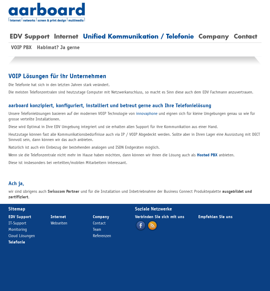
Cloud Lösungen (21, 235)
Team (97, 229)
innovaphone (146, 113)
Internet (66, 36)
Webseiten (59, 223)
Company (214, 36)
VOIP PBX (21, 47)
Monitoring (17, 229)
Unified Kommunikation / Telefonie (138, 36)
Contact (245, 36)
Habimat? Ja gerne (58, 47)
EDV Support (29, 36)
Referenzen (102, 235)
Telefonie (16, 242)
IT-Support (17, 223)
